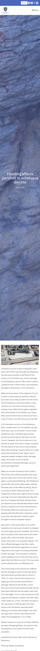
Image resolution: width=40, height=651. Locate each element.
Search (24, 3)
